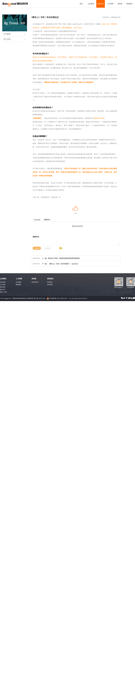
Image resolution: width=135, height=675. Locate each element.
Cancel (47, 248)
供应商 (120, 4)
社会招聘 (18, 282)
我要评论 (47, 220)
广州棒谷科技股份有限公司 (15, 3)
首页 (81, 4)
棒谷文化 (2, 289)
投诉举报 (50, 284)
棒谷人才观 (3, 292)
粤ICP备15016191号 (39, 298)
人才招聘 (110, 4)
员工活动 (14, 39)
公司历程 (2, 284)
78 (75, 213)
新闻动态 (100, 4)
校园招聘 (18, 284)
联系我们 (129, 4)
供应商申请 (35, 282)
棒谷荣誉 (2, 287)
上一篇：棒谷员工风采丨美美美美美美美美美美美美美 (61, 258)
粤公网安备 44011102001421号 (58, 298)
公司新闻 (14, 33)
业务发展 (2, 282)
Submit (36, 248)
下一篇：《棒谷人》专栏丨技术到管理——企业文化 (60, 264)
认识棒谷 (91, 4)
